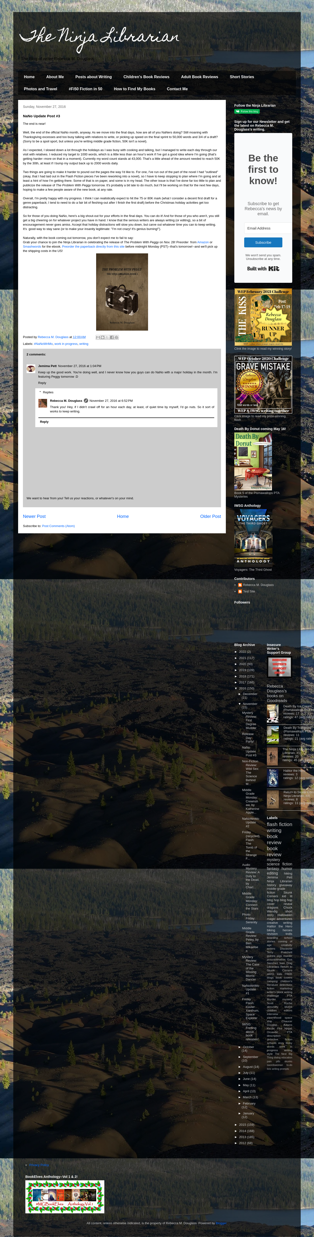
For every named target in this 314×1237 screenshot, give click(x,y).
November (250, 704)
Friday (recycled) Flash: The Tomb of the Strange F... (250, 845)
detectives (285, 984)
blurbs (288, 1006)
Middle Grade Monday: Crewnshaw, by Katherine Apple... (250, 801)
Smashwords (32, 246)
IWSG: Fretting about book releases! (250, 1031)
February (249, 1103)
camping (272, 981)
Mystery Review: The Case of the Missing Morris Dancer (250, 968)
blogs (270, 977)
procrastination (276, 959)
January (248, 1113)
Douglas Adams (279, 1024)
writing (83, 344)
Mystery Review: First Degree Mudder (249, 720)
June (247, 1079)
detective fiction (279, 1039)
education (286, 1057)
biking (271, 930)
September (250, 1057)
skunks (288, 1061)
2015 (243, 1124)
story (281, 1042)
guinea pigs (274, 955)
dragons (272, 907)
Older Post (210, 516)
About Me (55, 77)
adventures (284, 919)
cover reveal (279, 904)
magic (271, 919)
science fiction (279, 864)
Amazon (203, 242)
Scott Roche (279, 1003)
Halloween (285, 915)
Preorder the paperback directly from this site (93, 246)
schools (272, 1042)
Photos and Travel (40, 89)
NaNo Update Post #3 (249, 751)
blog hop (286, 900)
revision (272, 934)
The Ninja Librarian (100, 37)
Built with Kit (263, 268)
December (250, 694)
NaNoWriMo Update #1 (250, 989)
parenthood (274, 1017)
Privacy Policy (39, 1165)
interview (272, 1013)
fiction (270, 988)
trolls (289, 934)
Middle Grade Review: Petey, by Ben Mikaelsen (250, 939)
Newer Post (34, 516)
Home (29, 77)
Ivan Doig (285, 963)
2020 (243, 664)
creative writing (279, 922)
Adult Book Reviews (199, 77)
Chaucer (287, 1021)
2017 (243, 682)
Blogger (221, 1223)
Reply (42, 383)
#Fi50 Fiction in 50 (85, 89)
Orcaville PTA (279, 1032)
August (248, 1067)
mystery (273, 860)
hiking (288, 873)
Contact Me (177, 89)
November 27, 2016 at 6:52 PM (111, 401)
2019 (243, 670)
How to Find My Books (135, 89)
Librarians (273, 966)
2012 (243, 1143)
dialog (277, 1057)
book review (274, 839)
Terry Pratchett (279, 952)
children (272, 1010)
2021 (243, 658)
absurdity (272, 1006)
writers (271, 948)
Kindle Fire (274, 1028)
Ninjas (288, 1028)
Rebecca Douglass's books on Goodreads (277, 693)
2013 (243, 1137)
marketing (286, 988)
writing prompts (280, 1069)
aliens (270, 973)
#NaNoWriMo (43, 344)
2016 (243, 688)
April (246, 1091)
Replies (48, 392)
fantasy (273, 869)
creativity (286, 944)
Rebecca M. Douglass (66, 401)
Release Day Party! (248, 737)
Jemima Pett (47, 366)
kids (279, 973)
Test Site (249, 591)
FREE (288, 973)
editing (272, 873)
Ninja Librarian (279, 881)
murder (287, 955)
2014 (243, 1131)
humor (287, 869)
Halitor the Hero (294, 770)
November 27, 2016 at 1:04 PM (79, 366)
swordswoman (275, 1065)
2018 (243, 676)
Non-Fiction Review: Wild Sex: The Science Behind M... (250, 772)
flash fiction (279, 824)
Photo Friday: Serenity (249, 918)
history (271, 885)
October (248, 1047)
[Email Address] (270, 228)
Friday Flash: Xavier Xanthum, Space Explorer (250, 1008)
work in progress (66, 344)
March (248, 1097)
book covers (284, 977)
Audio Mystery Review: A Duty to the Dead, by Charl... (250, 876)
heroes (287, 930)
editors (288, 1010)
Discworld (286, 948)
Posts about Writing (93, 77)
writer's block (275, 992)
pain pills (273, 1061)
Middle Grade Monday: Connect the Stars (250, 901)
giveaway (285, 885)
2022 (243, 651)
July (246, 1073)
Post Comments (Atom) (58, 526)
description (274, 1035)
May (246, 1085)
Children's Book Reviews (146, 77)
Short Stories (242, 77)
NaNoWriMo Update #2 (250, 822)
